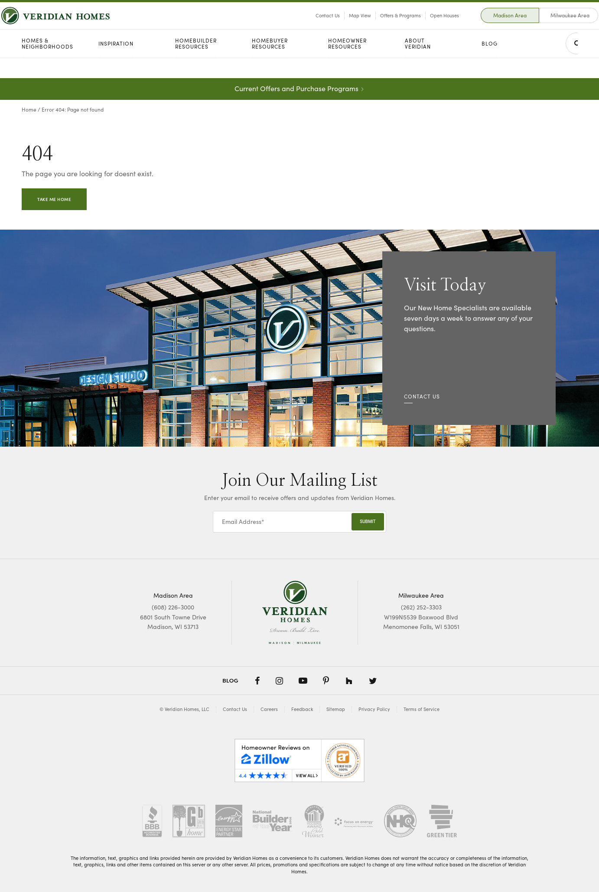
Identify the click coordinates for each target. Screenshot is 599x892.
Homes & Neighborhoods (47, 64)
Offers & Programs (379, 25)
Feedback (302, 709)
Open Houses (423, 25)
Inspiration (115, 64)
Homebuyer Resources (270, 64)
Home (29, 109)
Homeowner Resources (347, 64)
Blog (490, 64)
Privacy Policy (374, 709)
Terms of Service (421, 709)
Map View (339, 25)
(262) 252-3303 (421, 607)
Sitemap (335, 709)
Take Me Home (54, 199)
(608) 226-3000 (173, 607)
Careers (269, 709)
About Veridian (418, 64)
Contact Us (307, 25)
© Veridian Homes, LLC (184, 709)
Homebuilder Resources (196, 64)
